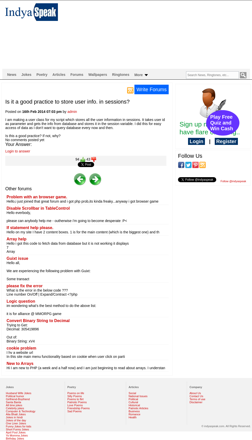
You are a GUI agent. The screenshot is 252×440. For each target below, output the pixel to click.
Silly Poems (74, 396)
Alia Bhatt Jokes (16, 414)
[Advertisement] (108, 34)
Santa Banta (13, 402)
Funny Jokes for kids (18, 426)
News (12, 75)
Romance (134, 414)
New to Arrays (20, 363)
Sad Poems (74, 411)
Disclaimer (196, 402)
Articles (58, 75)
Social (132, 393)
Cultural (133, 402)
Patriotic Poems (77, 402)
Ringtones (120, 75)
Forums (76, 75)
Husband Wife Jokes (18, 393)
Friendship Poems (78, 408)
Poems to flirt (75, 399)
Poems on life (75, 393)
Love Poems (75, 405)
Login (196, 141)
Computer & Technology (20, 411)
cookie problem (21, 348)
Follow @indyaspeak (233, 181)
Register (226, 141)
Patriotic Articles (138, 408)
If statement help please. (30, 228)
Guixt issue (17, 258)
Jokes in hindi (14, 417)
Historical (134, 405)
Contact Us (196, 396)
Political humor (15, 396)
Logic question (21, 301)
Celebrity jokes (15, 408)
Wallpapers (97, 75)
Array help (16, 239)
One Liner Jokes (16, 423)
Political (133, 399)
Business (134, 411)
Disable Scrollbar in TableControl (38, 208)
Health (133, 417)
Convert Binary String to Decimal (38, 321)
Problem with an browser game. (37, 197)
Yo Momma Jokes (17, 435)
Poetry (42, 75)
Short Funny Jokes (17, 429)
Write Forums (151, 89)
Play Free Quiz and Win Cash (221, 122)
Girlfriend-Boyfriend (18, 399)
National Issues (138, 396)
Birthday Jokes (15, 438)
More (141, 75)
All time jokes (14, 405)
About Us (195, 393)
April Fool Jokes (15, 432)
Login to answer (17, 151)
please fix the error (25, 286)
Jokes (26, 75)
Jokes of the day (16, 420)
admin (72, 112)
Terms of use (197, 399)
